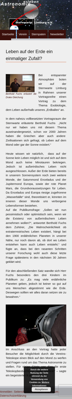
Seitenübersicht (23, 391)
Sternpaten (38, 34)
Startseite (8, 34)
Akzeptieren (41, 389)
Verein (23, 34)
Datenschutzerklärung (13, 395)
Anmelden (6, 391)
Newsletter (57, 34)
